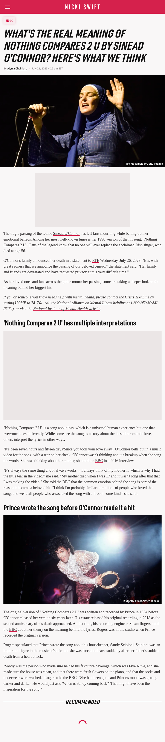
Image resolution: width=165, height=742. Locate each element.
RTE (95, 260)
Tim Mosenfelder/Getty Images (144, 164)
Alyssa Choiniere (17, 68)
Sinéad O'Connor (66, 233)
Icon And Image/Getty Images (141, 600)
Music (9, 20)
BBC (99, 461)
